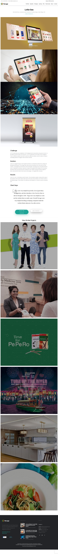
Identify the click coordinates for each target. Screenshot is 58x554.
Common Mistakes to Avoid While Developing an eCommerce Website (31, 525)
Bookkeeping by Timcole (32, 546)
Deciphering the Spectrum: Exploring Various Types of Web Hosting (31, 536)
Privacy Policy (24, 546)
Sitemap (27, 546)
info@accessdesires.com (45, 526)
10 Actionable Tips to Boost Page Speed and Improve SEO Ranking (31, 531)
